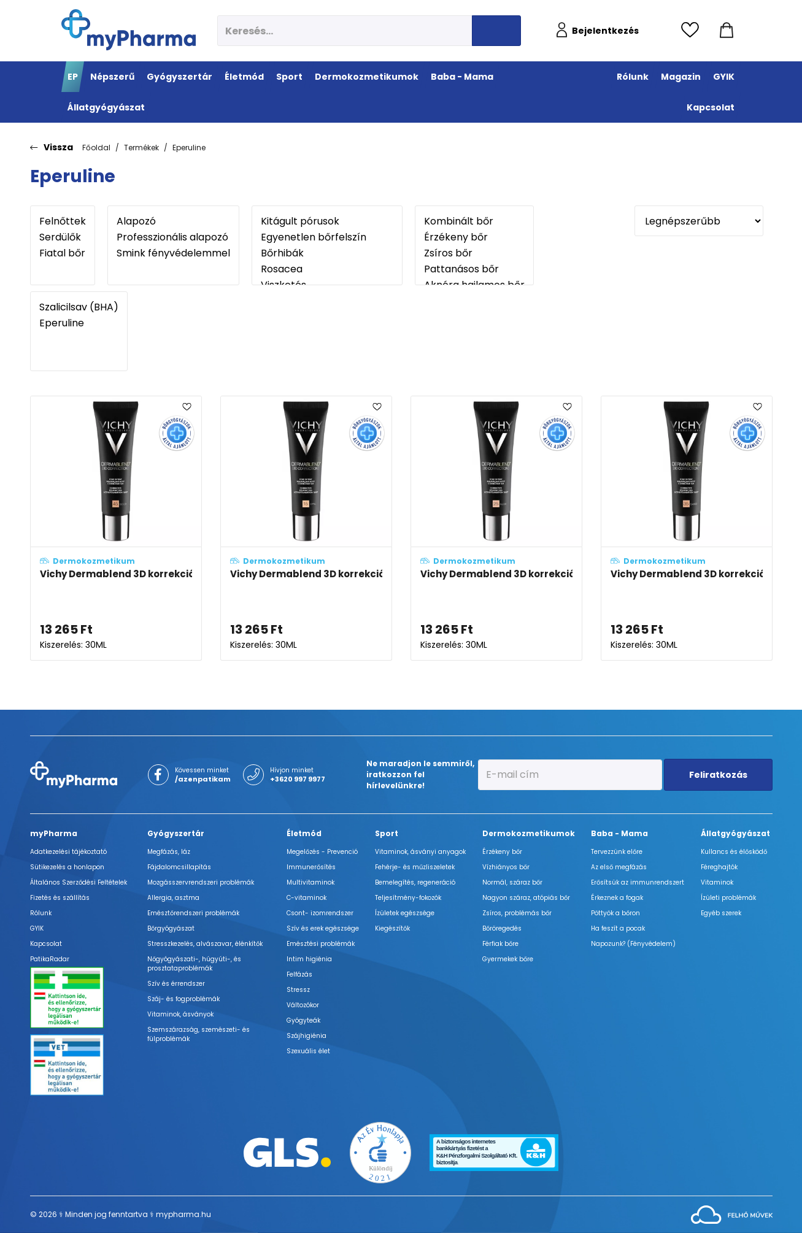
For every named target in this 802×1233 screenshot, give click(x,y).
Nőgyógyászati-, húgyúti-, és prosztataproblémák (194, 964)
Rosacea (327, 269)
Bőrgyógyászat (171, 928)
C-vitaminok (306, 897)
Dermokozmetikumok (528, 833)
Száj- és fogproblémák (183, 999)
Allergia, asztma (173, 897)
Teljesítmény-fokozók (408, 897)
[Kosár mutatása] (726, 30)
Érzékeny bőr (474, 237)
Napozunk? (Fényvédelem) (633, 943)
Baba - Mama (619, 833)
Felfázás (299, 974)
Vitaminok (717, 882)
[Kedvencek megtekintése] (693, 30)
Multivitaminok (310, 882)
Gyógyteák (303, 1020)
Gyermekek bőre (507, 959)
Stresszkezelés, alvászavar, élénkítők (205, 943)
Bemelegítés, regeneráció (415, 882)
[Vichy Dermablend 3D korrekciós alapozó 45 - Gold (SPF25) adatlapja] (116, 528)
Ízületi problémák (728, 897)
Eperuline (189, 147)
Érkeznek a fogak (617, 897)
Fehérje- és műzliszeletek (415, 867)
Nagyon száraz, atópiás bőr (526, 897)
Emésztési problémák (321, 943)
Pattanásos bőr (474, 269)
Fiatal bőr (62, 253)
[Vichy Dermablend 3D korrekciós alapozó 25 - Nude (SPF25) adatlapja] (496, 528)
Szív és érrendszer (176, 983)
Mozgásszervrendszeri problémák (200, 882)
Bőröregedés (502, 928)
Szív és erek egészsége (323, 928)
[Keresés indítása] (496, 30)
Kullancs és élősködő (734, 851)
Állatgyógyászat (735, 833)
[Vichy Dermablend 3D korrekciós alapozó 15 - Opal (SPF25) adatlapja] (306, 528)
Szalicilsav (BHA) (79, 307)
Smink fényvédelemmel (173, 253)
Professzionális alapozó (173, 237)
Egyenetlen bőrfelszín (327, 237)
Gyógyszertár (175, 833)
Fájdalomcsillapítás (179, 867)
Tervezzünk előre (616, 851)
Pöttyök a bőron (615, 913)
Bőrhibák (327, 253)
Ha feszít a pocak (618, 928)
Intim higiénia (309, 959)
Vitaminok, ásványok (180, 1014)
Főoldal (96, 147)
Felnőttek (62, 221)
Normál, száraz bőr (512, 882)
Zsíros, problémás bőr (517, 913)
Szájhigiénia (306, 1035)
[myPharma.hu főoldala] (128, 29)
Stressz (298, 989)
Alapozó (173, 221)
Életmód (304, 833)
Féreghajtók (719, 867)
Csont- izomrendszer (320, 913)
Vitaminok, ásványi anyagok (420, 851)
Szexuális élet (308, 1051)
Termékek (141, 147)
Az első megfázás (619, 867)
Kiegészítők (392, 928)
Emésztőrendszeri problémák (193, 913)
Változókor (303, 1005)
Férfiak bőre (500, 943)
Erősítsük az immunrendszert (637, 882)
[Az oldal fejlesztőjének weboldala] (732, 1213)
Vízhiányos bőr (506, 867)
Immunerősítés (311, 867)
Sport (386, 833)
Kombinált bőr (474, 221)
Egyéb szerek (721, 913)
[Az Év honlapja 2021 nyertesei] (380, 1152)
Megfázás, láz (168, 851)
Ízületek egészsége (404, 913)
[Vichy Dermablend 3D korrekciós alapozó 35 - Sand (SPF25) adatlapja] (687, 528)
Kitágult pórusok (327, 221)
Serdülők (62, 237)
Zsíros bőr (474, 253)
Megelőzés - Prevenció (322, 851)
